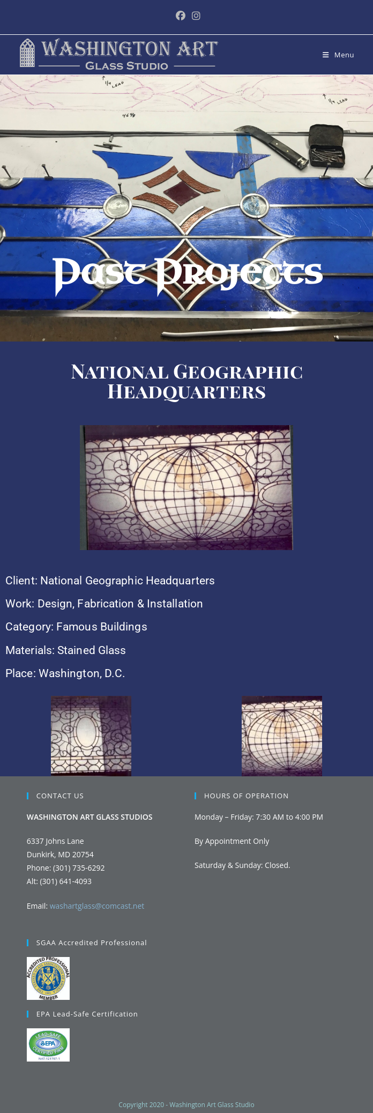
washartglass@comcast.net (97, 906)
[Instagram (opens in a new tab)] (194, 16)
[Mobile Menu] (338, 55)
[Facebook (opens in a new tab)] (181, 16)
